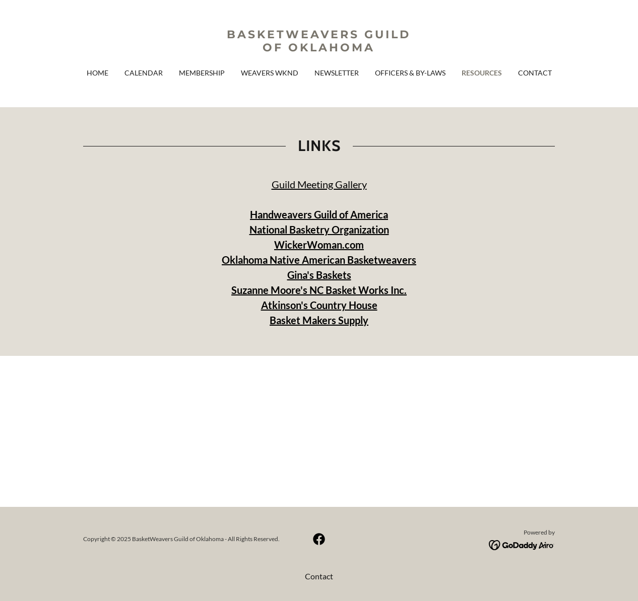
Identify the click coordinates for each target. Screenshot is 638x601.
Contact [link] (535, 72)
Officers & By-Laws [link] (410, 72)
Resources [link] (482, 72)
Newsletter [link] (336, 72)
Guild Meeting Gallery (319, 184)
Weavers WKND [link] (269, 72)
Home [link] (97, 72)
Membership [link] (202, 72)
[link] (319, 48)
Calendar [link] (143, 72)
